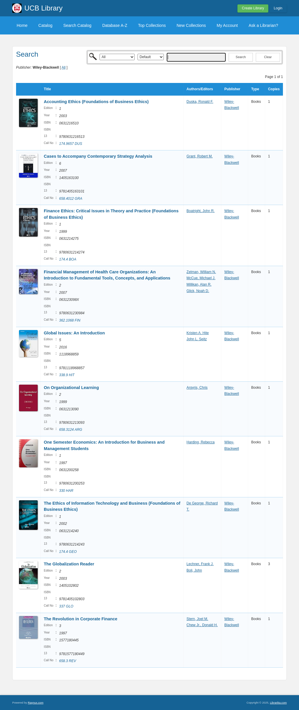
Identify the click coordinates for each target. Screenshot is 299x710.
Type (255, 89)
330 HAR (66, 491)
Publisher (232, 89)
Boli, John (194, 570)
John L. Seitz (197, 339)
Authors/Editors (200, 89)
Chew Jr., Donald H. (202, 625)
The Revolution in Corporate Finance (80, 619)
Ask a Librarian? (263, 25)
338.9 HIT (66, 375)
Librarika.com (278, 702)
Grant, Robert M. (200, 156)
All (63, 67)
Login (278, 8)
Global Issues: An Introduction (74, 333)
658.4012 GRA (70, 199)
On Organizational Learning (71, 387)
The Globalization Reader (69, 564)
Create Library (253, 8)
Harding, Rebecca (201, 442)
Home (22, 25)
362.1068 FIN (69, 320)
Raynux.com (35, 702)
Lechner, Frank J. (200, 564)
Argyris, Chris (197, 388)
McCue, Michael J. (201, 278)
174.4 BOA (67, 259)
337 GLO (66, 606)
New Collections (191, 25)
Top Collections (152, 25)
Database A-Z (114, 25)
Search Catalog (77, 25)
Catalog (45, 25)
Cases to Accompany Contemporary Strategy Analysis (98, 156)
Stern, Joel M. (197, 619)
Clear (268, 57)
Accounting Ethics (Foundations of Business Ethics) (96, 101)
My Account (227, 25)
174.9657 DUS (70, 144)
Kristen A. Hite (198, 333)
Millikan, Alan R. (199, 284)
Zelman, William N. (201, 272)
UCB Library (44, 8)
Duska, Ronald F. (200, 102)
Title (47, 89)
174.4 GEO (68, 552)
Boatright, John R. (201, 211)
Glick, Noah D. (198, 291)
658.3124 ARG (70, 430)
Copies (274, 89)
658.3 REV (67, 661)
